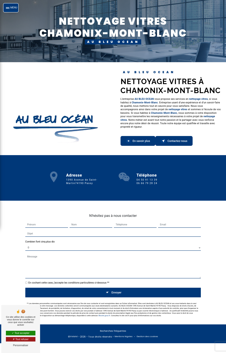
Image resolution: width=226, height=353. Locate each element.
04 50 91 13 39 (147, 188)
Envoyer (116, 284)
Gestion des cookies (147, 337)
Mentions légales (124, 337)
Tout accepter (20, 333)
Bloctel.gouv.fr (104, 308)
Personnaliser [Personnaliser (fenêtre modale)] (20, 345)
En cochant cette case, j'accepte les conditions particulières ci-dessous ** (68, 273)
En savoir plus (139, 141)
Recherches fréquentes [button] (113, 331)
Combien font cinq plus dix (40, 232)
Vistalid (74, 337)
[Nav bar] (11, 7)
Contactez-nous (179, 141)
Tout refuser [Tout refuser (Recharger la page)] (21, 339)
